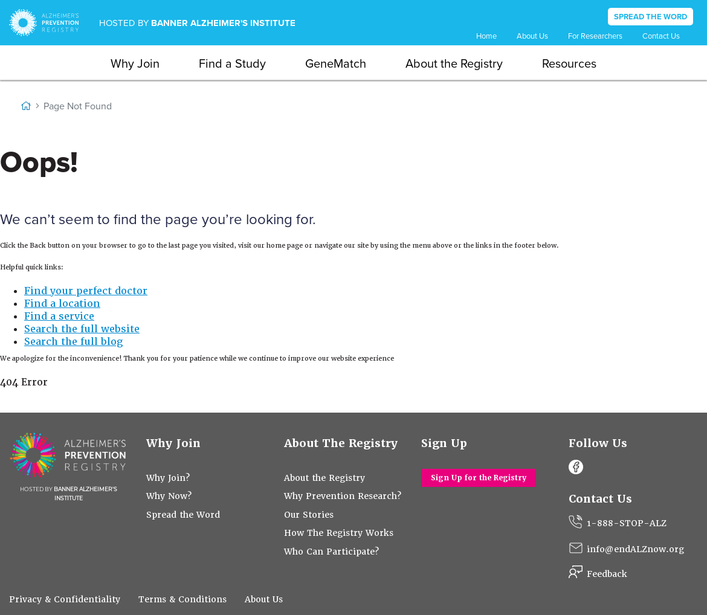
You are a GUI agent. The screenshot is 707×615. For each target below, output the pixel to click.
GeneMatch (335, 63)
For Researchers (595, 36)
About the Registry (454, 63)
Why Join (135, 63)
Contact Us (661, 36)
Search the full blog (73, 341)
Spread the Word (183, 514)
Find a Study (232, 63)
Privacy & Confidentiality (64, 599)
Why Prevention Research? (342, 496)
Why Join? (168, 477)
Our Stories (309, 514)
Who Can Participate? (331, 551)
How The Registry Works (338, 532)
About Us (532, 36)
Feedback (607, 573)
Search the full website (82, 329)
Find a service (59, 316)
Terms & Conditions (182, 599)
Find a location (62, 303)
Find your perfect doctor (85, 291)
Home (486, 36)
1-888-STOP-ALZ (627, 523)
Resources (569, 63)
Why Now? (169, 496)
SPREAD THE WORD (650, 16)
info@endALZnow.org (635, 549)
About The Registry (341, 443)
